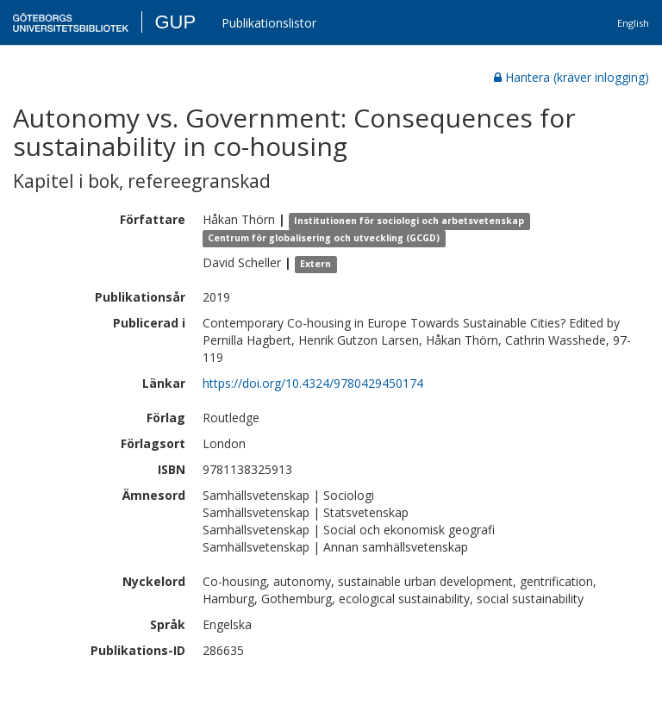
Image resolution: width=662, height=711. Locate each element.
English (633, 22)
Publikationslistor (269, 23)
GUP (175, 22)
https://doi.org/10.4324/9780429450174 (313, 383)
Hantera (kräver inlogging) (571, 77)
